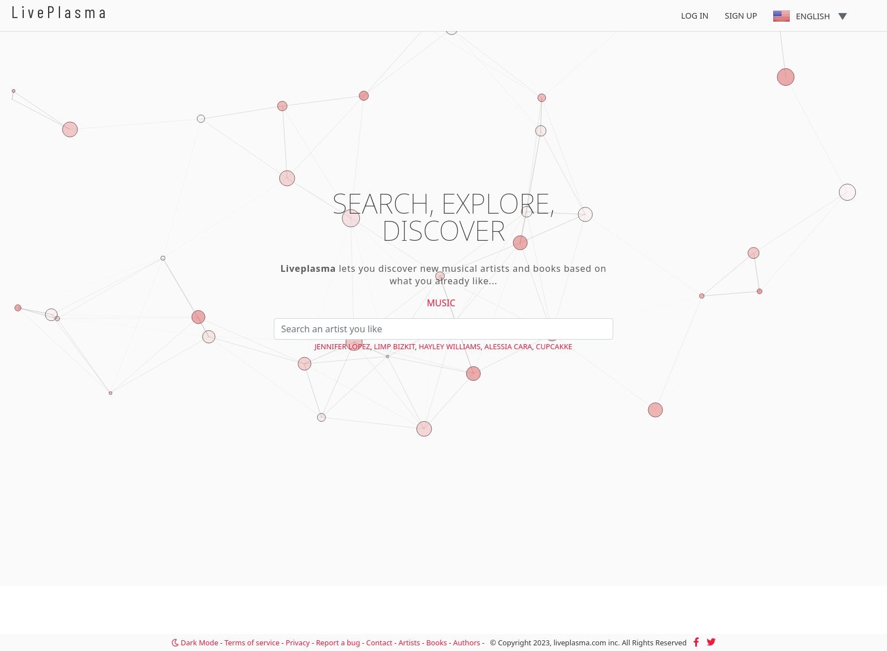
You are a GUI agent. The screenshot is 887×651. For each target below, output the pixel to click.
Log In (695, 15)
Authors (466, 642)
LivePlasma (60, 11)
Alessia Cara (508, 346)
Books (436, 642)
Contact (379, 642)
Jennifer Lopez (342, 346)
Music (441, 303)
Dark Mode (194, 642)
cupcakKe (554, 346)
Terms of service (252, 642)
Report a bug (338, 642)
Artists (409, 642)
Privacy (298, 642)
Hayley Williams (449, 346)
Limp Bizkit (394, 346)
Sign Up (741, 15)
